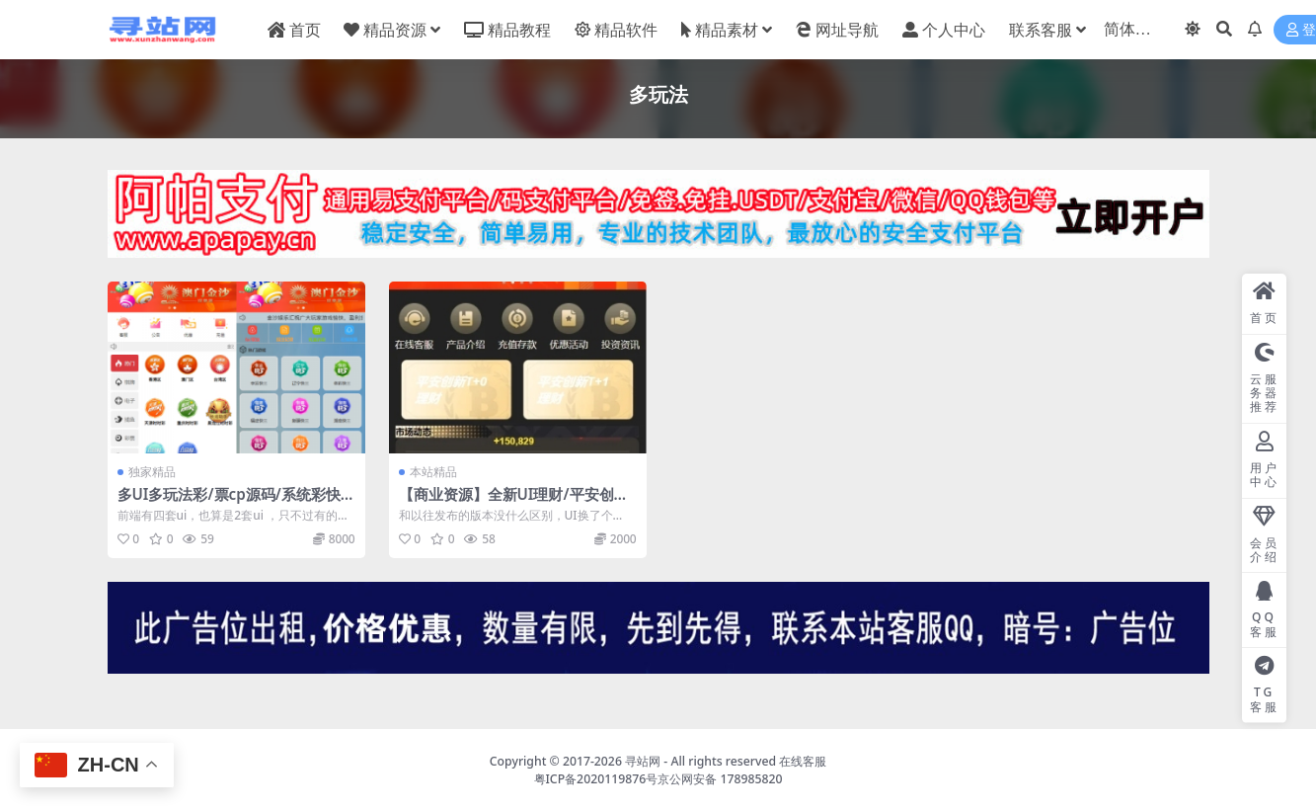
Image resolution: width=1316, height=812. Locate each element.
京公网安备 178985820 (720, 779)
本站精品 (433, 471)
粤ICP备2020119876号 (596, 779)
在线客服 (802, 761)
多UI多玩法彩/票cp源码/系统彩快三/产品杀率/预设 (229, 503)
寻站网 (642, 761)
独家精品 (152, 471)
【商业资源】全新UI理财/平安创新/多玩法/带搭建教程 (517, 503)
